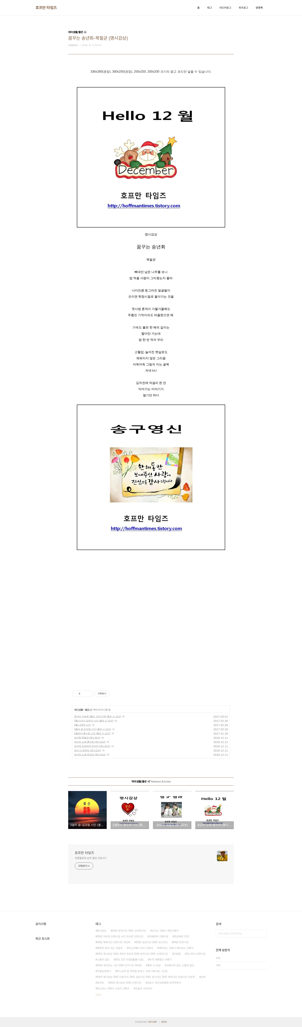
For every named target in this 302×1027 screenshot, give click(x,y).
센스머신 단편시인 (196, 953)
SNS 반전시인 (181, 942)
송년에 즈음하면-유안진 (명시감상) (92, 746)
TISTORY (152, 1022)
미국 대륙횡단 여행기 (160, 959)
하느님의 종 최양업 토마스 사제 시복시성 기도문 (142, 971)
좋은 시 (88, 709)
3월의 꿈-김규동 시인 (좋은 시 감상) (92, 729)
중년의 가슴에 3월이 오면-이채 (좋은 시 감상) (97, 716)
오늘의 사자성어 (143, 988)
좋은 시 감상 (154, 965)
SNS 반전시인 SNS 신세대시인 (129, 930)
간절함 (177, 953)
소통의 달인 (103, 959)
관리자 (164, 1022)
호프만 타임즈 (46, 7)
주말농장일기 (104, 971)
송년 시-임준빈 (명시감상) (87, 750)
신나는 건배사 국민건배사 (165, 930)
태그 (209, 7)
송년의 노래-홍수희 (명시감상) (90, 742)
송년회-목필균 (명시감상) (87, 737)
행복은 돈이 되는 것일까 (109, 948)
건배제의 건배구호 (158, 936)
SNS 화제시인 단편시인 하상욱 (113, 942)
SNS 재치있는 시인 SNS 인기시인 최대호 (119, 965)
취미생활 (78, 709)
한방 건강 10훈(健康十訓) (129, 959)
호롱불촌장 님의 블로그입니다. (91, 858)
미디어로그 (225, 7)
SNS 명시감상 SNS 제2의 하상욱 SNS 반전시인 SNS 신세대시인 (132, 953)
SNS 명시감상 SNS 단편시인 (125, 982)
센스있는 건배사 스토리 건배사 (113, 988)
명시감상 (101, 930)
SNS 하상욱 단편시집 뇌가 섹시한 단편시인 (120, 936)
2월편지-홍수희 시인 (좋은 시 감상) (92, 733)
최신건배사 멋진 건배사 (140, 948)
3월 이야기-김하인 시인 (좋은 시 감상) (93, 720)
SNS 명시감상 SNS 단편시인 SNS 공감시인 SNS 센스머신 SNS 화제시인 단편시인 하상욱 (146, 976)
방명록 (259, 7)
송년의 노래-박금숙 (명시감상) (90, 754)
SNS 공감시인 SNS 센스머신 (152, 942)
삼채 (203, 976)
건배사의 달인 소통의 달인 (180, 965)
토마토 (100, 982)
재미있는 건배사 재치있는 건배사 (176, 948)
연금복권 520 (181, 936)
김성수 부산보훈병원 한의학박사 (164, 982)
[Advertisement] (118, 583)
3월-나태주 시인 (82, 725)
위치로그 (243, 7)
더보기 (98, 994)
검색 (262, 933)
